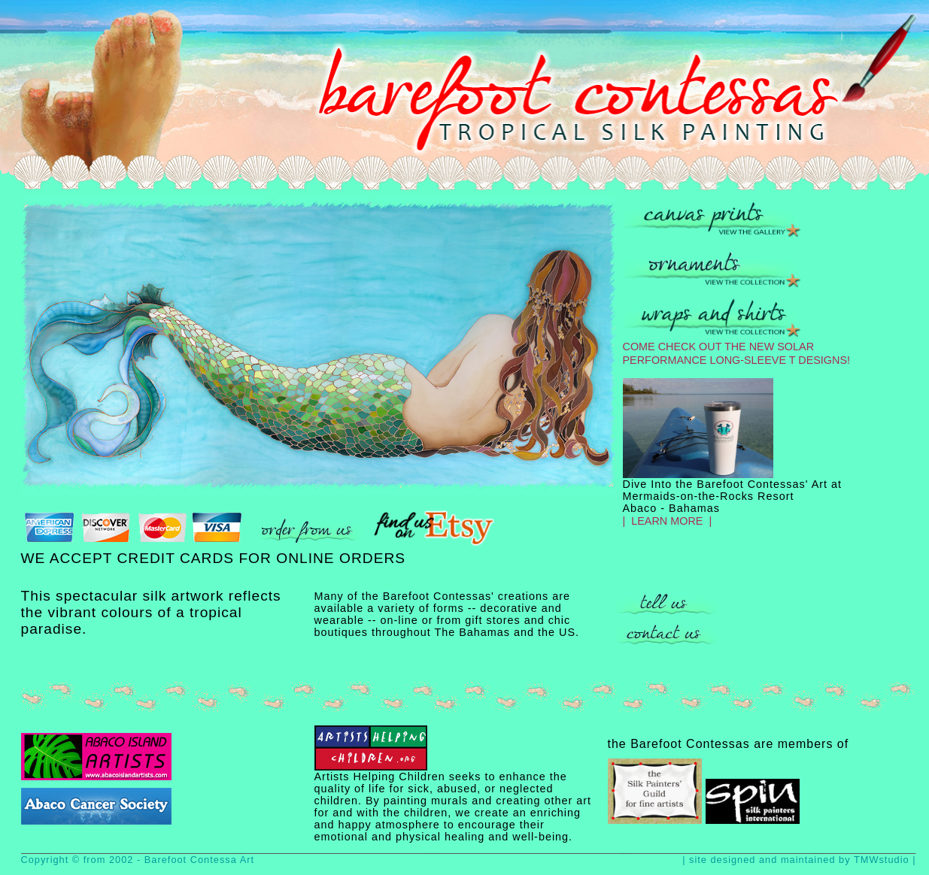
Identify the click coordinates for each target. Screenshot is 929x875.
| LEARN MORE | (667, 521)
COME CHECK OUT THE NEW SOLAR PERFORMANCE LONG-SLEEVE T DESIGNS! (737, 348)
